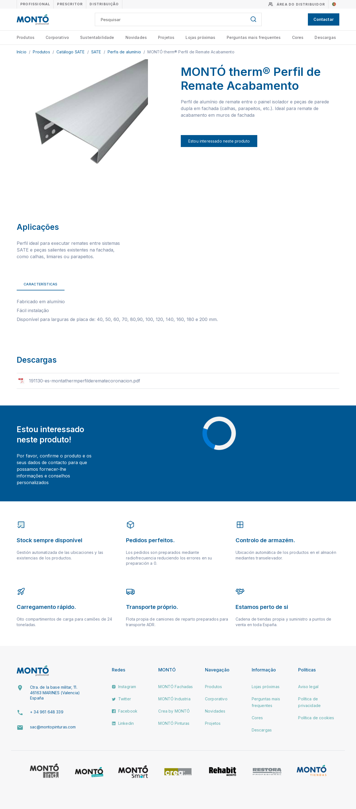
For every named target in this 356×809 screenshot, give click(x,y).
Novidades (136, 37)
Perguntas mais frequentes (254, 37)
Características (41, 284)
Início (22, 51)
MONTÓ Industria (174, 698)
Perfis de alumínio (125, 51)
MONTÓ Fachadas (175, 686)
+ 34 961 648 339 (46, 712)
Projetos (166, 37)
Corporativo (57, 37)
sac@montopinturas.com (53, 727)
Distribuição (104, 4)
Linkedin (123, 723)
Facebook (124, 711)
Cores (298, 37)
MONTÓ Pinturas (173, 723)
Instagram (124, 686)
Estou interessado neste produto (219, 141)
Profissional (35, 4)
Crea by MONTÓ (174, 711)
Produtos (25, 37)
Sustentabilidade (97, 37)
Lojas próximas (200, 37)
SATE (96, 51)
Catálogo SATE (71, 51)
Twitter (121, 698)
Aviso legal (308, 686)
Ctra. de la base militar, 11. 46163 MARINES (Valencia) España (55, 692)
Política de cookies (316, 717)
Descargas (325, 37)
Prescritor (70, 4)
